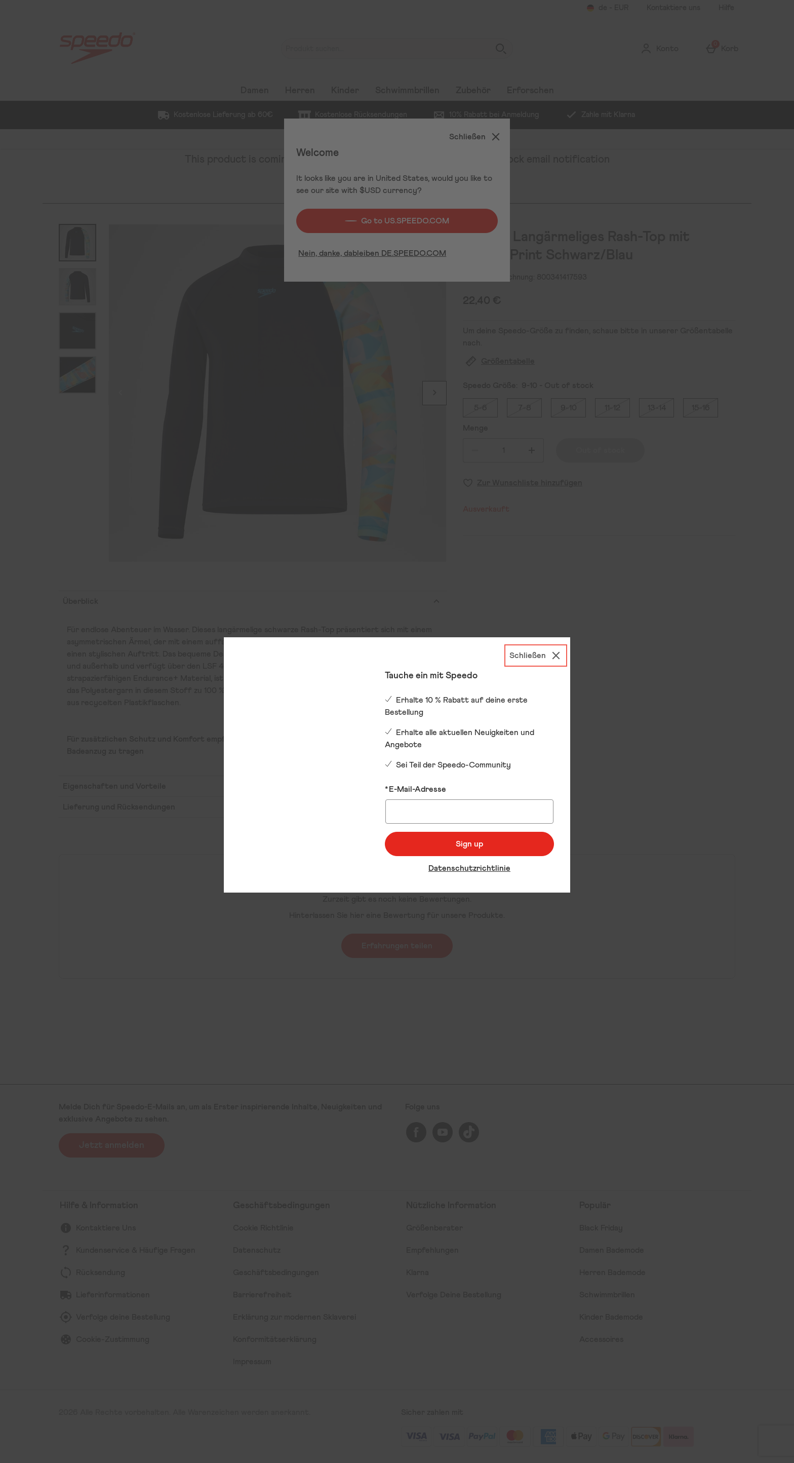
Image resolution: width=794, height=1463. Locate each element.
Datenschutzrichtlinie (469, 868)
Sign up (469, 844)
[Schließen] (535, 655)
